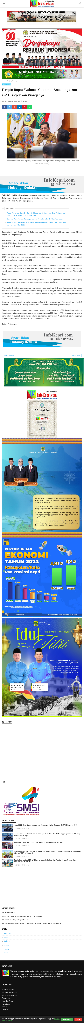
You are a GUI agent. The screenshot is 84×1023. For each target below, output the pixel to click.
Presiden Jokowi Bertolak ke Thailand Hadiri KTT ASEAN (22, 917)
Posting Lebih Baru (9, 357)
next (4, 783)
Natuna (6, 950)
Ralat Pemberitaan (8, 914)
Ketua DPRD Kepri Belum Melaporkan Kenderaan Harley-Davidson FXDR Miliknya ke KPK (45, 826)
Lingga (6, 946)
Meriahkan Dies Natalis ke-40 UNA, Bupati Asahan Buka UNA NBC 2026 (38, 844)
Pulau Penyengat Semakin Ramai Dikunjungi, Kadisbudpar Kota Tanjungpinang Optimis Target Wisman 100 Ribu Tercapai (36, 215)
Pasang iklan (6, 999)
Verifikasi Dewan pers (9, 996)
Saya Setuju (67, 1019)
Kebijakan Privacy (8, 1002)
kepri (6, 954)
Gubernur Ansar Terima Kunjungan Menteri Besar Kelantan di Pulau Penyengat (34, 220)
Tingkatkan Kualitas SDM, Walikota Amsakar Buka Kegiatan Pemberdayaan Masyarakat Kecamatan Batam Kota (44, 862)
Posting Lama (76, 357)
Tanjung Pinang (7, 84)
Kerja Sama (6, 1005)
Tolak (78, 1019)
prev (3, 783)
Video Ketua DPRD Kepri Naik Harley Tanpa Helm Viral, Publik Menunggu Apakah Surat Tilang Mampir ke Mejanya (47, 836)
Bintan (6, 939)
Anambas (7, 935)
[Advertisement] (42, 887)
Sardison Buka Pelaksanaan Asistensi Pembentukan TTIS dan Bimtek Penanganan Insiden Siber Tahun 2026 (36, 225)
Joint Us (5, 1011)
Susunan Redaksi (8, 991)
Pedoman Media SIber (10, 994)
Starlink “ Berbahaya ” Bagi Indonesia (15, 921)
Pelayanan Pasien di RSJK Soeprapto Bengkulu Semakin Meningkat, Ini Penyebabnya (32, 925)
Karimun (7, 942)
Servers (5, 1008)
